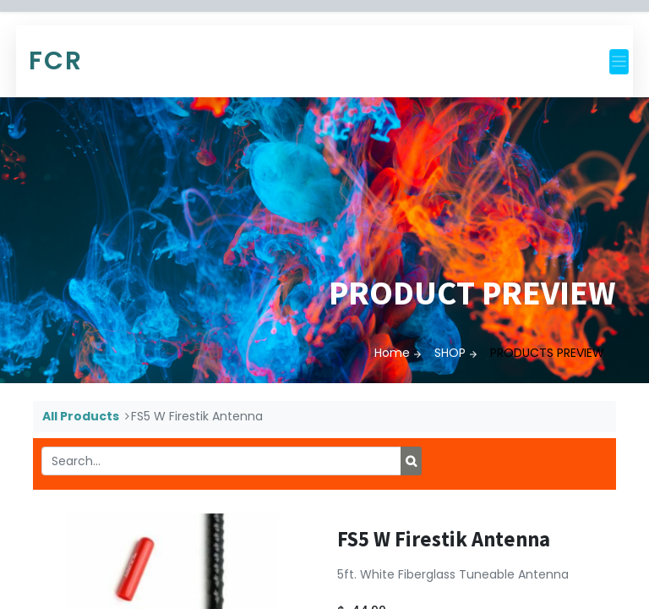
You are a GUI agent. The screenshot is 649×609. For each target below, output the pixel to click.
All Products (80, 416)
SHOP (450, 352)
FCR (56, 61)
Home (392, 352)
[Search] (411, 461)
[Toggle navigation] (619, 61)
